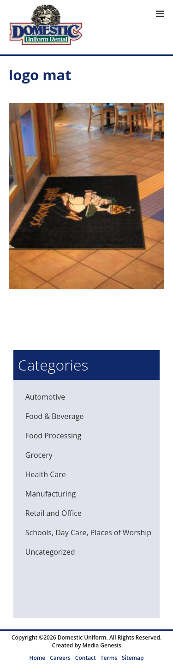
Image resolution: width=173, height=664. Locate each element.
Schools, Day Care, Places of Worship (88, 532)
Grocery (39, 455)
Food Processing (53, 436)
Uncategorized (50, 552)
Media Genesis (101, 645)
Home (38, 658)
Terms (109, 658)
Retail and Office (53, 513)
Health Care (45, 474)
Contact (85, 658)
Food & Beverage (54, 416)
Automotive (45, 397)
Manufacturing (50, 494)
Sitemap (132, 658)
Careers (60, 658)
